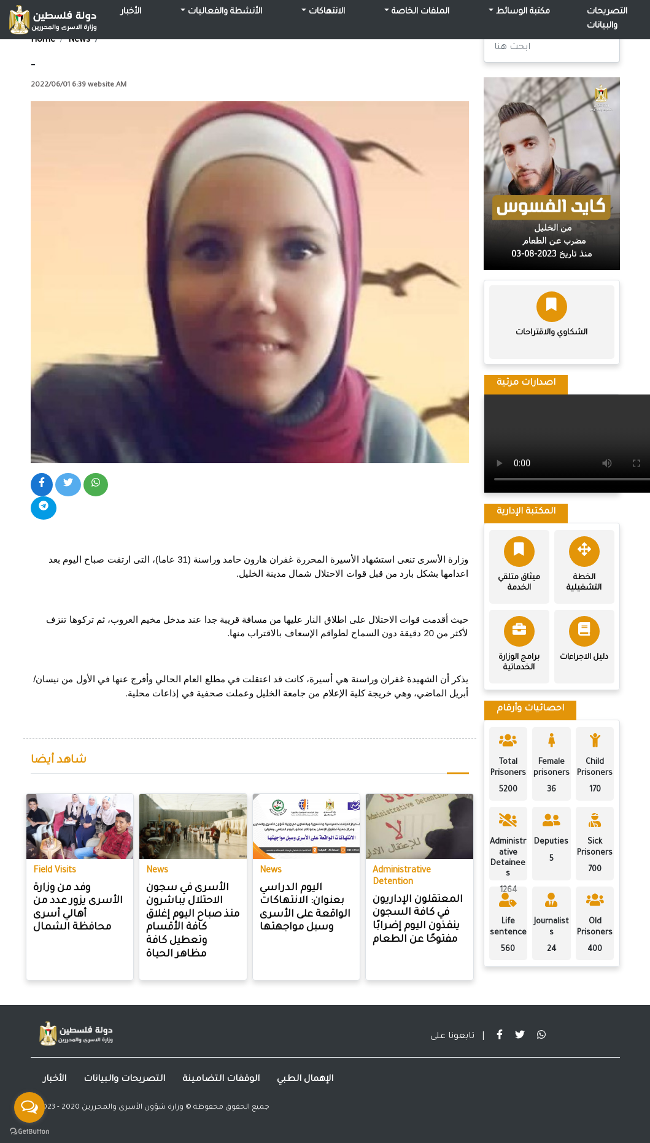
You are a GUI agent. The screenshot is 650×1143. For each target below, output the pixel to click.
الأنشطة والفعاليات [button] (223, 12)
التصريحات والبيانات (607, 19)
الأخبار (131, 12)
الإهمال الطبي (305, 1080)
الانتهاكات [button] (325, 12)
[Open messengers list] (29, 1107)
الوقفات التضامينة (221, 1080)
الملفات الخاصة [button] (419, 12)
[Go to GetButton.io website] (29, 1130)
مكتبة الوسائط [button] (521, 12)
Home (43, 40)
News (79, 40)
